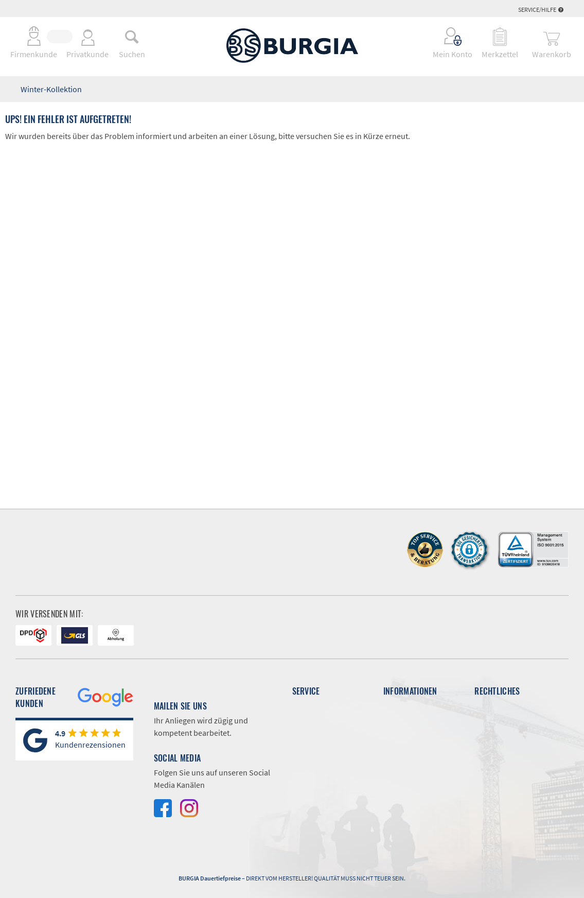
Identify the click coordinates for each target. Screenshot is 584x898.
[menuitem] (131, 36)
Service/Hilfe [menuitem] (540, 9)
